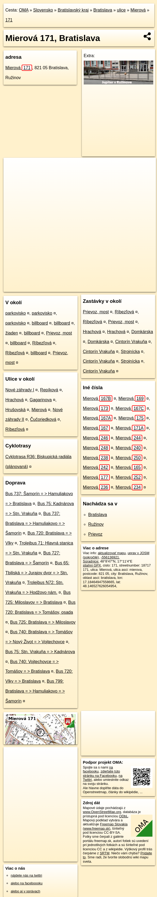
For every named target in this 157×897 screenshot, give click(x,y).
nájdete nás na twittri (26, 875)
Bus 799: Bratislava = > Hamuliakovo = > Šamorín (35, 691)
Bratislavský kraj (73, 10)
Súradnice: (91, 561)
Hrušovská (15, 409)
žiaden (11, 333)
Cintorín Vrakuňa (131, 341)
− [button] (12, 175)
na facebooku (98, 769)
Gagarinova (41, 400)
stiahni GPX (92, 565)
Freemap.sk (82, 287)
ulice (121, 10)
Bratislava (102, 10)
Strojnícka (130, 351)
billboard (40, 323)
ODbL (123, 816)
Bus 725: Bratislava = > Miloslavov (43, 622)
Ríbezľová (42, 343)
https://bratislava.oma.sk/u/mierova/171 (126, 287)
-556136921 (110, 557)
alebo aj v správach (25, 891)
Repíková (49, 390)
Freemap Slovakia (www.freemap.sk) (105, 826)
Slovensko (43, 10)
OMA (24, 10)
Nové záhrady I (19, 390)
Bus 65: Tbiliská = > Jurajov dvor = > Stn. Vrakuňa (37, 573)
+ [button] (12, 167)
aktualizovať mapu (112, 553)
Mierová (138, 10)
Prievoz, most (59, 333)
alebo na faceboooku (27, 883)
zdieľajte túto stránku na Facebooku (101, 773)
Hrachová (14, 400)
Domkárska (142, 331)
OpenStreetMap (54, 287)
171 (9, 20)
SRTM (104, 853)
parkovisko (15, 313)
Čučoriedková (43, 419)
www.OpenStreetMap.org (102, 812)
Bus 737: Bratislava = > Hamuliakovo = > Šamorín (35, 523)
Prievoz (95, 534)
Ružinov (96, 524)
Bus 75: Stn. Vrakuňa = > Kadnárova (40, 651)
